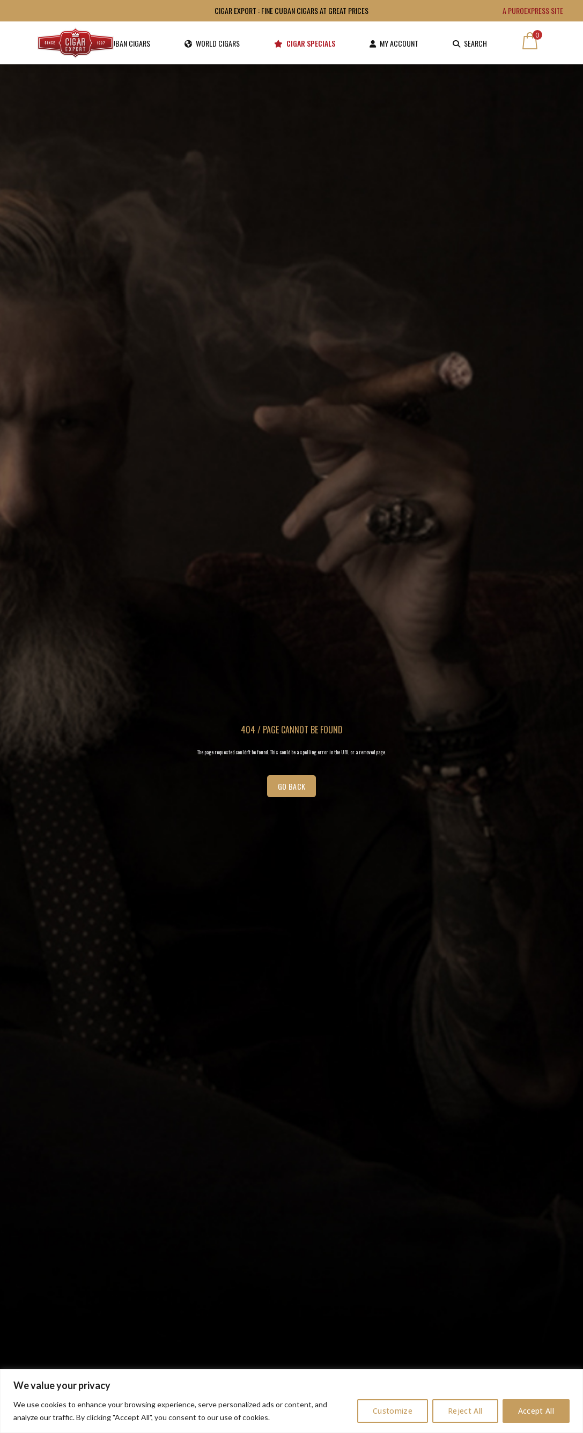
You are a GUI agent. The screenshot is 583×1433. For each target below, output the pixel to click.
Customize (392, 1411)
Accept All (536, 1411)
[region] (291, 1401)
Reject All (465, 1411)
